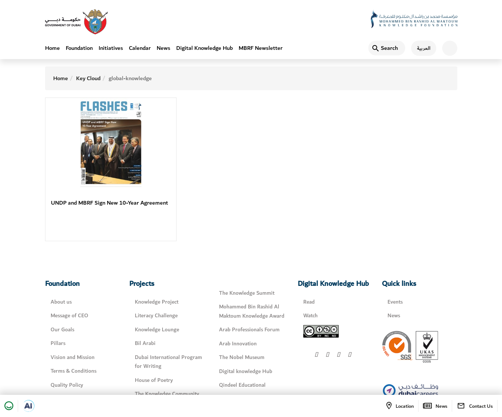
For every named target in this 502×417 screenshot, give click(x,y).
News (163, 48)
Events (395, 302)
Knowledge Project (156, 302)
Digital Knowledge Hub (204, 48)
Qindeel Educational (242, 385)
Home (52, 48)
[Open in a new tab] (28, 406)
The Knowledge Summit (246, 293)
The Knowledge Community (167, 394)
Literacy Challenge (156, 315)
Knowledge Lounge (157, 329)
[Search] (386, 48)
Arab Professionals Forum (249, 329)
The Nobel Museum (241, 357)
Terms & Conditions (73, 371)
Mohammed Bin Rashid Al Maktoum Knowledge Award (251, 311)
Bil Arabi (145, 343)
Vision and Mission (73, 357)
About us (61, 302)
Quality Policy (67, 385)
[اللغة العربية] (420, 48)
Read (309, 302)
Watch (310, 315)
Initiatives (111, 48)
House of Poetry (154, 380)
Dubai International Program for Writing (168, 362)
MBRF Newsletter (261, 48)
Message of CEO (69, 315)
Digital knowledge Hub (245, 371)
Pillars (58, 343)
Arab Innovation (238, 343)
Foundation (79, 48)
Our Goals (62, 329)
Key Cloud (88, 78)
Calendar (140, 48)
